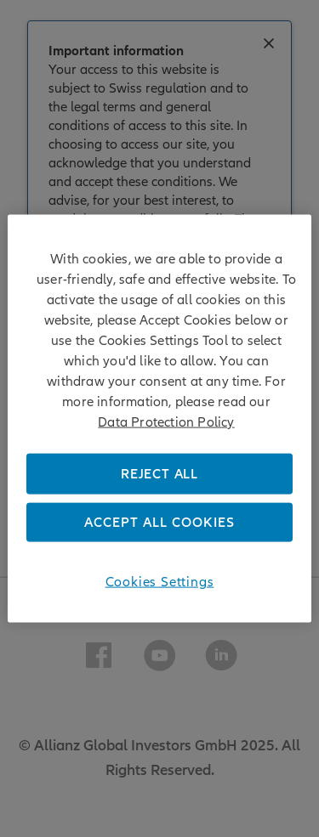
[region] (159, 418)
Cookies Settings (159, 582)
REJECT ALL (159, 473)
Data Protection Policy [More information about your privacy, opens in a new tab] (166, 421)
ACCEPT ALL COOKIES (159, 522)
